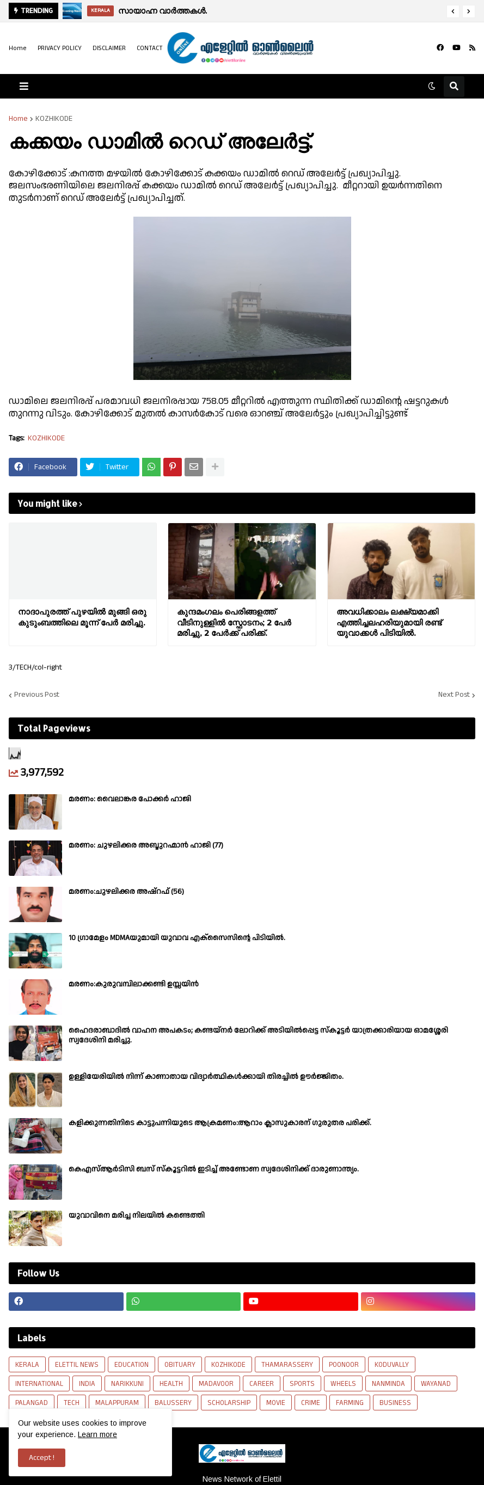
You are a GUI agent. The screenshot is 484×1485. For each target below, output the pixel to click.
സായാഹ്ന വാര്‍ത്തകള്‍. (162, 10)
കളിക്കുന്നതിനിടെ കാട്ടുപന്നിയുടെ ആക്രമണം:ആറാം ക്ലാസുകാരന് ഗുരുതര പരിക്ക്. (220, 1123)
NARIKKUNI (127, 1384)
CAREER (261, 1384)
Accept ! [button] (41, 1457)
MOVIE (275, 1403)
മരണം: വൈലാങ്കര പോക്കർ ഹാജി (130, 799)
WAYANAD (436, 1384)
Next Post (454, 695)
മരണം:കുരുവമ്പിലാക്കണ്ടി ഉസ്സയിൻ (134, 984)
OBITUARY (179, 1365)
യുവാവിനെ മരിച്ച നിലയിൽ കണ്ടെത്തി (137, 1215)
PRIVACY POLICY (60, 48)
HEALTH (171, 1384)
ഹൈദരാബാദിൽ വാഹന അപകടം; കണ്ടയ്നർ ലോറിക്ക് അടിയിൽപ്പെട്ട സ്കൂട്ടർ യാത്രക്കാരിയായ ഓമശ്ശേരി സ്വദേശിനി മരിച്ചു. (258, 1035)
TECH (71, 1403)
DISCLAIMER (109, 48)
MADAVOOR (216, 1384)
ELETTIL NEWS (77, 1365)
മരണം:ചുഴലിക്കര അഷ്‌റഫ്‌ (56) (126, 892)
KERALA (27, 1365)
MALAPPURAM (117, 1403)
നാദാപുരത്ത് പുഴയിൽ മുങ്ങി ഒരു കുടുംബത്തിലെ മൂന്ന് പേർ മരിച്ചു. (82, 617)
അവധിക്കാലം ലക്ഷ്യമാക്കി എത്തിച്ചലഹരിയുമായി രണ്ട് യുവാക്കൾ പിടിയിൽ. (389, 622)
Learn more (97, 1434)
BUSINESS (395, 1403)
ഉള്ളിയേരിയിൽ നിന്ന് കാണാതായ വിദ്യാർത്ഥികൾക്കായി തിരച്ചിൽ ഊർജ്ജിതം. (206, 1077)
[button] (453, 11)
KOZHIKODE (53, 118)
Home (18, 48)
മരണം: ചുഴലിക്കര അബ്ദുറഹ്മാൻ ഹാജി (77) (146, 845)
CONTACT (150, 48)
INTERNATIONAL (39, 1384)
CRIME (310, 1403)
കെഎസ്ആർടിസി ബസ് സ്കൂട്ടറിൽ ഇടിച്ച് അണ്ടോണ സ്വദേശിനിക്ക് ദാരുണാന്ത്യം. (214, 1169)
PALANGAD (31, 1403)
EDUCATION (131, 1365)
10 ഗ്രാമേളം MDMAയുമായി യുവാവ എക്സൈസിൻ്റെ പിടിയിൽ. (177, 938)
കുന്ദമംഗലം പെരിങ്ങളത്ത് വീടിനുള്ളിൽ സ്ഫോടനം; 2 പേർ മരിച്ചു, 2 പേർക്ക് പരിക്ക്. (234, 622)
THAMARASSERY (287, 1365)
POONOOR (344, 1365)
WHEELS (343, 1384)
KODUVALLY (392, 1365)
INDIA (87, 1384)
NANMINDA (388, 1384)
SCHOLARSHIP (228, 1403)
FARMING (350, 1403)
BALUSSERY (173, 1403)
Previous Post (36, 695)
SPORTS (302, 1384)
